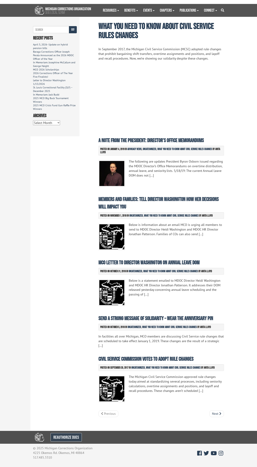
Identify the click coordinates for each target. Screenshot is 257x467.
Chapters (166, 10)
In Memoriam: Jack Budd (46, 94)
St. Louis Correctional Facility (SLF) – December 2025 (52, 89)
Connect (209, 10)
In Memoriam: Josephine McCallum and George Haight (54, 64)
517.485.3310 (42, 457)
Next (216, 414)
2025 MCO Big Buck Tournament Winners (51, 100)
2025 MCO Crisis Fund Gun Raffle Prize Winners (54, 107)
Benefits (129, 10)
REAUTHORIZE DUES (66, 437)
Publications (188, 10)
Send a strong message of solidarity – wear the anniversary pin (155, 318)
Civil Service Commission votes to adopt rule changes (145, 359)
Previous (108, 414)
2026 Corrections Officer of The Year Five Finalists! (53, 75)
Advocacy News (134, 149)
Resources (109, 10)
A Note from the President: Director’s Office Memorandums (151, 140)
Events (147, 10)
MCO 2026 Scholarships (46, 69)
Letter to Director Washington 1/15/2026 (49, 82)
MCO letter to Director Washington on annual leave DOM (148, 262)
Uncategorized (149, 149)
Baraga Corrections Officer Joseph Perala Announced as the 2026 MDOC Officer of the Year (53, 55)
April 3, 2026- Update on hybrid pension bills (50, 46)
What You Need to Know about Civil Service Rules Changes (184, 149)
